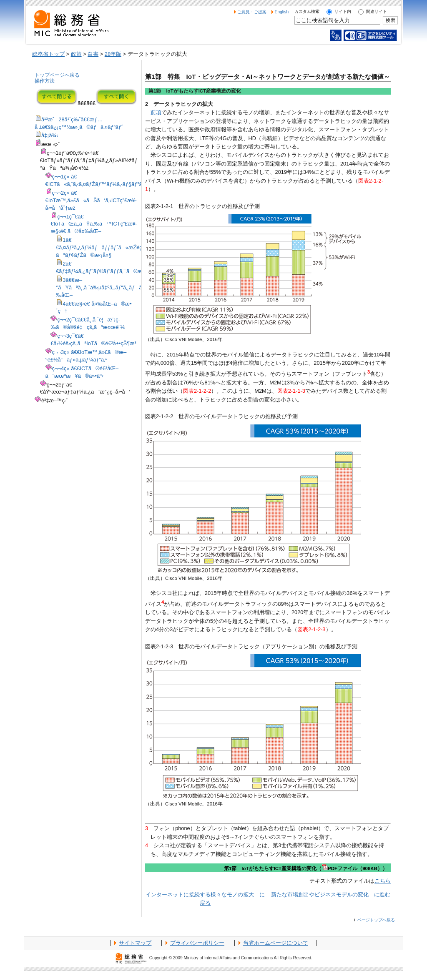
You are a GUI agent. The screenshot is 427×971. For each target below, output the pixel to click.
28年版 (113, 54)
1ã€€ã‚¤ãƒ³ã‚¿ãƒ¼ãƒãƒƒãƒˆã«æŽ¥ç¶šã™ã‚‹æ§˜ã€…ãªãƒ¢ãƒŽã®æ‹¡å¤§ (121, 247)
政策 (76, 54)
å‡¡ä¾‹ (49, 135)
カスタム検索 (306, 11)
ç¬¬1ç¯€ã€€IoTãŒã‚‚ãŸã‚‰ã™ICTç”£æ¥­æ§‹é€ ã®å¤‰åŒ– (93, 224)
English (282, 12)
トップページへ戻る (57, 75)
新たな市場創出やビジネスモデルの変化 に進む (330, 894)
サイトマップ (135, 943)
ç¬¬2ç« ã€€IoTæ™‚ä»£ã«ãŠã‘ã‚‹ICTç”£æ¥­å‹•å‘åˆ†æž (91, 200)
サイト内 (342, 11)
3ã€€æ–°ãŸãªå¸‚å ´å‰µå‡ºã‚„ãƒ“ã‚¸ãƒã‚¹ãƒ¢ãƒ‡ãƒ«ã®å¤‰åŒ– (122, 287)
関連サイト (376, 11)
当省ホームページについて (275, 943)
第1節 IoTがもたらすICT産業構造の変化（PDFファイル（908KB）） (305, 868)
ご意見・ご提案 (251, 12)
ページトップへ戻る (376, 920)
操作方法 (45, 80)
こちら (382, 881)
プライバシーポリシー (197, 943)
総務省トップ (48, 54)
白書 (93, 54)
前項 (156, 112)
